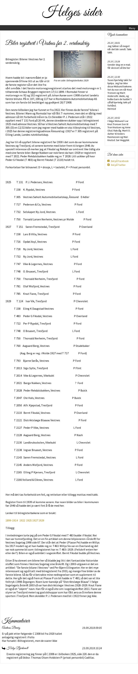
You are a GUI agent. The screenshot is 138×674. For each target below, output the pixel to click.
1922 (22, 520)
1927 (35, 520)
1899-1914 (11, 520)
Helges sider (72, 12)
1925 (29, 520)
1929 (41, 520)
